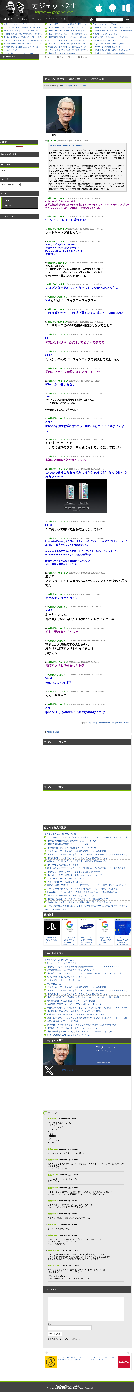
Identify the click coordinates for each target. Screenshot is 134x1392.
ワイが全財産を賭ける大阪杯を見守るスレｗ (66, 977)
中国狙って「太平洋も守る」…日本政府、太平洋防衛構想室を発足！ (74, 47)
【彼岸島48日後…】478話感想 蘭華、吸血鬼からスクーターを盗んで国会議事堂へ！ (85, 997)
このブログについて (56, 19)
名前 (50, 1324)
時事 (70, 86)
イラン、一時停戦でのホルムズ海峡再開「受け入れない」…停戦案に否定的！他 (82, 889)
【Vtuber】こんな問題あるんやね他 (62, 53)
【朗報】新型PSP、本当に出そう (106, 40)
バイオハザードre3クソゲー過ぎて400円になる (22, 27)
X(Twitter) (7, 19)
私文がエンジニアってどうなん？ (106, 24)
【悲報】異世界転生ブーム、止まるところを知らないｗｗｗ (73, 872)
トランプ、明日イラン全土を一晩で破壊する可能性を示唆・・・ (73, 50)
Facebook (22, 19)
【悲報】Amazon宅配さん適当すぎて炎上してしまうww (69, 27)
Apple (49, 732)
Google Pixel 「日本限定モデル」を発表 (108, 44)
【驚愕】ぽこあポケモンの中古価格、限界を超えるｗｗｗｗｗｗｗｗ (30, 34)
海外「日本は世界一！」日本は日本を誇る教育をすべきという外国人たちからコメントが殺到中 (89, 1018)
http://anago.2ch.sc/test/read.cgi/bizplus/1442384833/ (108, 723)
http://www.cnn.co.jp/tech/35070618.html (65, 145)
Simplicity (75, 1386)
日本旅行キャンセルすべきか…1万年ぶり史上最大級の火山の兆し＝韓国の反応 (82, 892)
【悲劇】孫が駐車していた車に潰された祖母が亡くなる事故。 (74, 1011)
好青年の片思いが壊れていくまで (59, 960)
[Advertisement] (65, 765)
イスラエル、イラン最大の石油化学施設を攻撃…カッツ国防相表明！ (74, 40)
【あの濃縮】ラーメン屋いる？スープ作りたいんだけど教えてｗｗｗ (77, 858)
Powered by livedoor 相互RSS (56, 910)
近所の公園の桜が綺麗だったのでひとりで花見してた (70, 895)
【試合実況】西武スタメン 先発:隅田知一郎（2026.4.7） (70, 37)
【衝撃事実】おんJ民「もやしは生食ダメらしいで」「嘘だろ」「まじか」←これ (83, 1031)
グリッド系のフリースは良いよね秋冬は (19, 53)
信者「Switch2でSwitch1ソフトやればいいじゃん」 (69, 1035)
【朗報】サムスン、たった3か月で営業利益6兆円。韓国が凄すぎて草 (77, 899)
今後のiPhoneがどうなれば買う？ (106, 34)
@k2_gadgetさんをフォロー (66, 1070)
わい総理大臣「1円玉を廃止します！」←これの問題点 (71, 1001)
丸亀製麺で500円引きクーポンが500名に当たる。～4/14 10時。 (76, 1004)
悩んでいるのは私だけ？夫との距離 (60, 834)
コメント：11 (81, 86)
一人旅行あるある (10, 50)
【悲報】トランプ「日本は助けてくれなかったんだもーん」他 (74, 875)
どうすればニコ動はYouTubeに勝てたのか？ (66, 878)
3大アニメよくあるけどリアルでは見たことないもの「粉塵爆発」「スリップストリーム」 (38, 31)
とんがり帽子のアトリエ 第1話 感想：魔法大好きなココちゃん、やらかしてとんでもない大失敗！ (86, 24)
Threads (36, 19)
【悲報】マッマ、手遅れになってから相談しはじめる (113, 53)
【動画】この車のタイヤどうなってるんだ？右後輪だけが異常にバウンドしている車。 (85, 973)
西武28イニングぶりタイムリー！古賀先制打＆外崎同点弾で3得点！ (77, 1014)
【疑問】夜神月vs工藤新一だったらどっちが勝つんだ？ (69, 31)
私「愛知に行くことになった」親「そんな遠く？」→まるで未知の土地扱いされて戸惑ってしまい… (42, 47)
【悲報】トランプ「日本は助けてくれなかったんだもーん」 (73, 1028)
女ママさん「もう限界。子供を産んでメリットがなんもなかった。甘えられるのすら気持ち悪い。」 (86, 44)
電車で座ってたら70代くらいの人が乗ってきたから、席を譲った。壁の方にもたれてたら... (39, 40)
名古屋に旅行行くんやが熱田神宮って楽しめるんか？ (24, 37)
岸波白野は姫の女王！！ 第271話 (62, 1021)
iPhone (65, 86)
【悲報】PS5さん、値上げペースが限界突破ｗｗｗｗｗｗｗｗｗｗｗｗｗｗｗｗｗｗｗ (81, 34)
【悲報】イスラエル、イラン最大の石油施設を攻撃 (112, 31)
